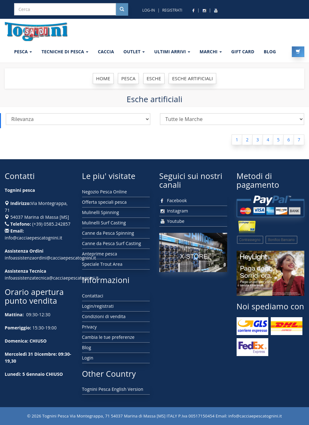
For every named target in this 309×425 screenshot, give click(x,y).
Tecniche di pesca (64, 52)
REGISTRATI (172, 10)
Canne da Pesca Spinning (108, 233)
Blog (86, 347)
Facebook (173, 200)
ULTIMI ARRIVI (172, 52)
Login (87, 358)
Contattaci (92, 296)
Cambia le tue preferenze (108, 337)
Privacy (89, 327)
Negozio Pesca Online (104, 192)
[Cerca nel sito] (122, 9)
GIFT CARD (242, 52)
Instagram (173, 211)
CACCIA (106, 52)
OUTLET (134, 52)
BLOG (270, 52)
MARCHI (211, 52)
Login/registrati (98, 306)
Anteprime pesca (99, 254)
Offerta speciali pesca (104, 202)
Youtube (172, 221)
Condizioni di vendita (104, 316)
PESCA (23, 52)
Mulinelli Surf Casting (104, 223)
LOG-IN (148, 10)
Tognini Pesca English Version (113, 389)
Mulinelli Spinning (100, 212)
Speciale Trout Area (102, 264)
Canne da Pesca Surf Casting (111, 243)
